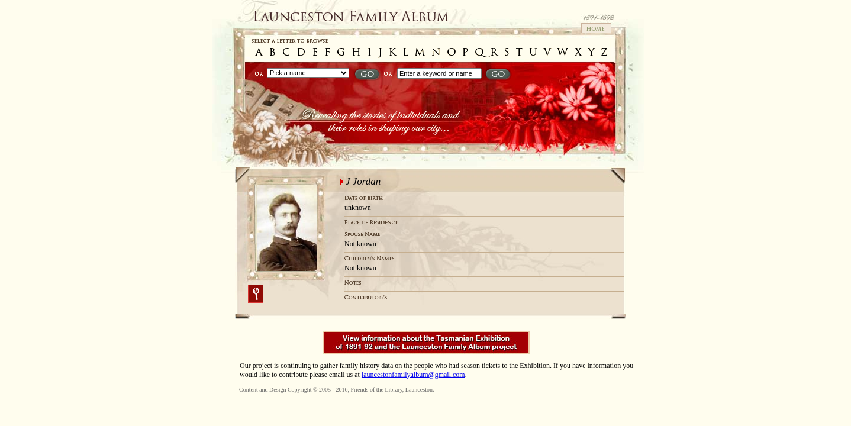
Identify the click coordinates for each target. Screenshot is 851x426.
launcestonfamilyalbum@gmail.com (413, 374)
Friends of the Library (376, 389)
